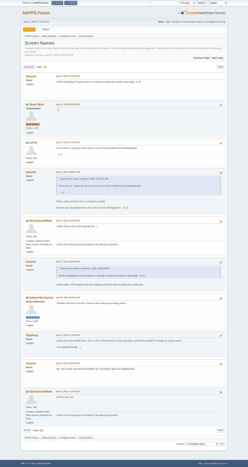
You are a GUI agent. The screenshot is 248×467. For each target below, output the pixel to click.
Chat (168, 22)
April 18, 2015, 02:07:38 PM (68, 363)
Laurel (33, 142)
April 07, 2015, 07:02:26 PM (68, 142)
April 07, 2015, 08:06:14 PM (68, 172)
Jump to (180, 444)
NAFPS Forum (36, 12)
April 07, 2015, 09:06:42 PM (68, 298)
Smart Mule (36, 104)
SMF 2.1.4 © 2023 (28, 463)
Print (221, 67)
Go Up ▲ (223, 463)
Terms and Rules (211, 463)
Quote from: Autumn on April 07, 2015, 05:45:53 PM (85, 268)
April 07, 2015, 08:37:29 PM (68, 221)
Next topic (217, 58)
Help (200, 463)
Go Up (27, 430)
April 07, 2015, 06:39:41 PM (68, 104)
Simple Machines (44, 463)
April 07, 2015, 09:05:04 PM (68, 262)
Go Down (29, 67)
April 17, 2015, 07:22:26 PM (68, 335)
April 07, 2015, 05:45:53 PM (68, 76)
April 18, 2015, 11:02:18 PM (68, 391)
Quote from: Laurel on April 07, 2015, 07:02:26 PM (84, 179)
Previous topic (201, 58)
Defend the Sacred (41, 297)
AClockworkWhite (40, 220)
